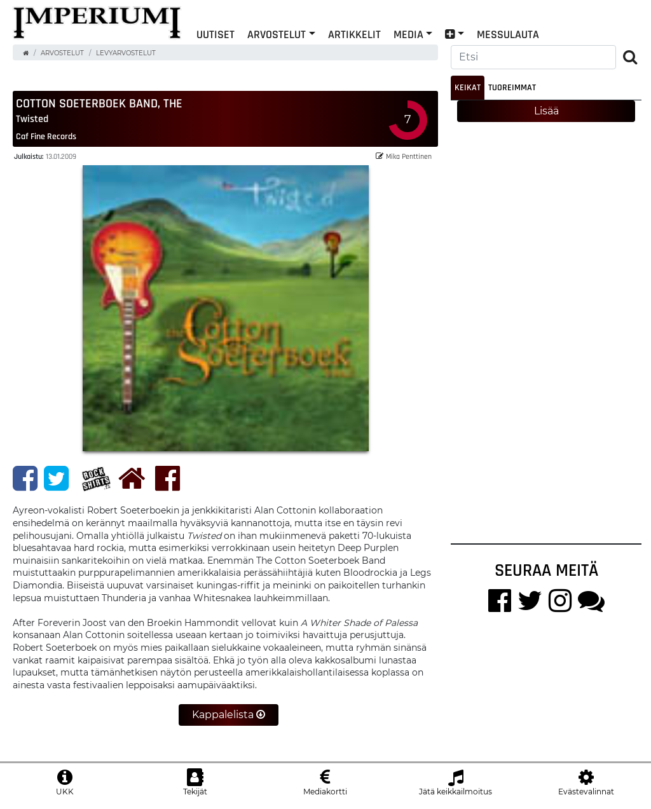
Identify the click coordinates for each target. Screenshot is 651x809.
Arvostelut (276, 34)
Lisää (546, 111)
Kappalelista (228, 715)
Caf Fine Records (46, 136)
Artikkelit (354, 34)
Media (408, 34)
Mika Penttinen (404, 156)
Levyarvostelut (126, 53)
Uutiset (215, 34)
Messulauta (508, 34)
